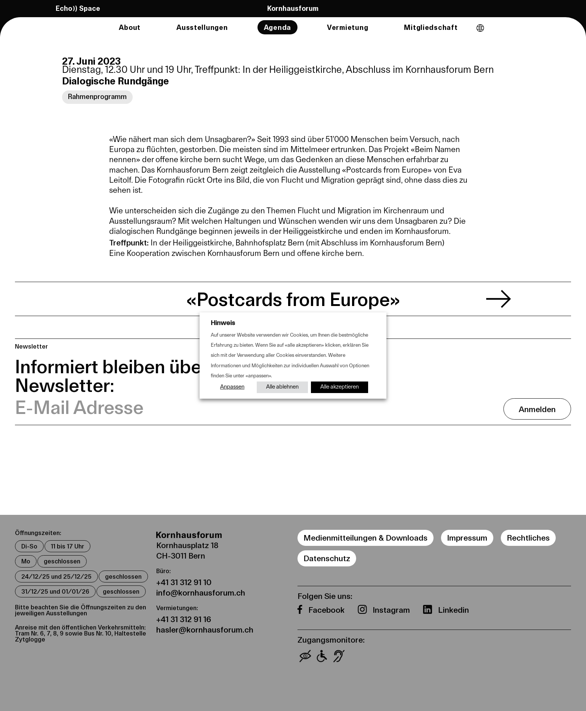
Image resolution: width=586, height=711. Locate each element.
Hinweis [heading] (223, 322)
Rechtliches (528, 537)
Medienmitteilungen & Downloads (365, 537)
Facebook (327, 609)
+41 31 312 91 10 (184, 581)
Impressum (467, 537)
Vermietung (347, 27)
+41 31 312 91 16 (183, 618)
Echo (78, 8)
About (130, 27)
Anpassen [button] (232, 387)
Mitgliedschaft (430, 27)
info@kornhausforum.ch (200, 592)
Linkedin (453, 609)
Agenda (277, 27)
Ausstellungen (202, 27)
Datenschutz (326, 558)
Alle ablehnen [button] (282, 387)
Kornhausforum (292, 7)
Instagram (392, 609)
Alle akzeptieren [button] (339, 387)
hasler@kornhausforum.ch (204, 629)
